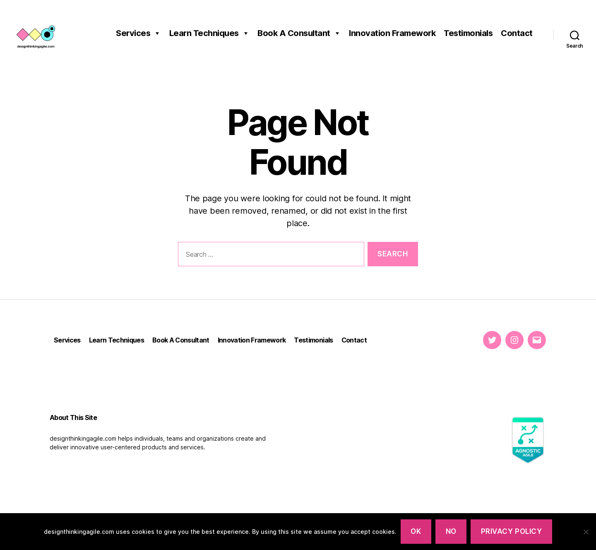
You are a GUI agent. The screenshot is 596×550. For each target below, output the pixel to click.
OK (416, 531)
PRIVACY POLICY (511, 531)
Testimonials (468, 33)
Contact (517, 33)
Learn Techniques (209, 33)
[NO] (586, 532)
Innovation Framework (392, 33)
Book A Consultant (299, 33)
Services (138, 33)
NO (451, 531)
